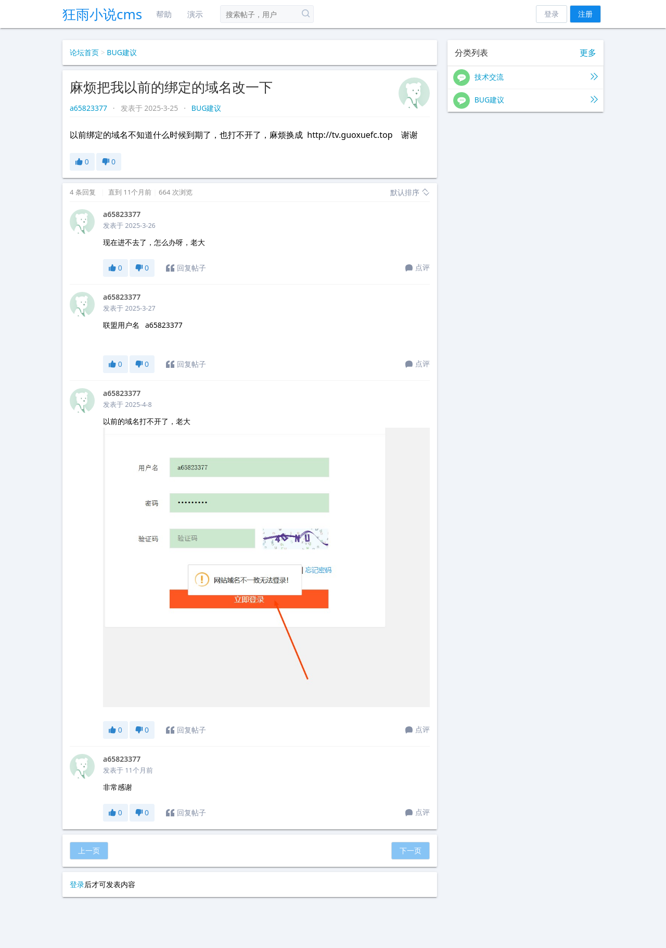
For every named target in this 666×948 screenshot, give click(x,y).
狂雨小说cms (102, 14)
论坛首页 (84, 52)
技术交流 (525, 77)
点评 (417, 268)
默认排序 (410, 192)
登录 (551, 14)
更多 (588, 52)
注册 (585, 14)
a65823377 (89, 108)
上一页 (89, 850)
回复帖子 (186, 268)
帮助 (164, 14)
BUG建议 (122, 52)
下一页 (410, 850)
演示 (195, 14)
